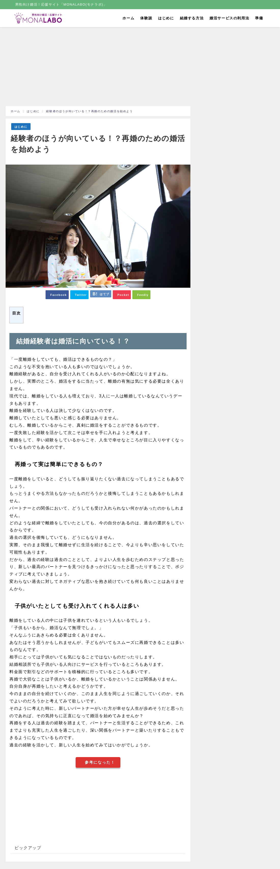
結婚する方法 (192, 18)
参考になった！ (100, 762)
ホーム (128, 18)
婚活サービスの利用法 (229, 18)
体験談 (146, 18)
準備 (259, 18)
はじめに (166, 18)
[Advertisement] (98, 68)
